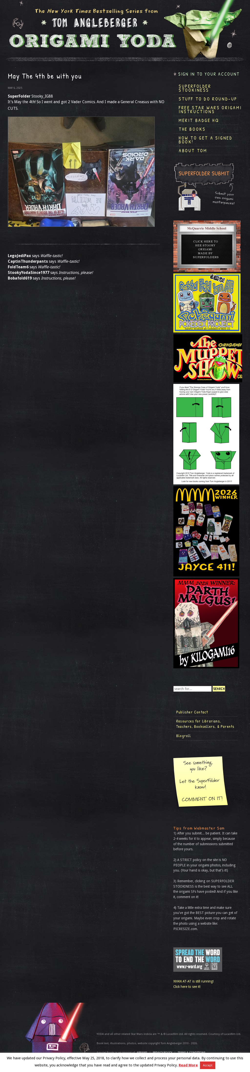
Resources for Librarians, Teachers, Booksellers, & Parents (205, 723)
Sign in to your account (209, 74)
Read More (188, 1065)
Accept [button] (207, 1065)
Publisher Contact (192, 712)
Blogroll (183, 735)
